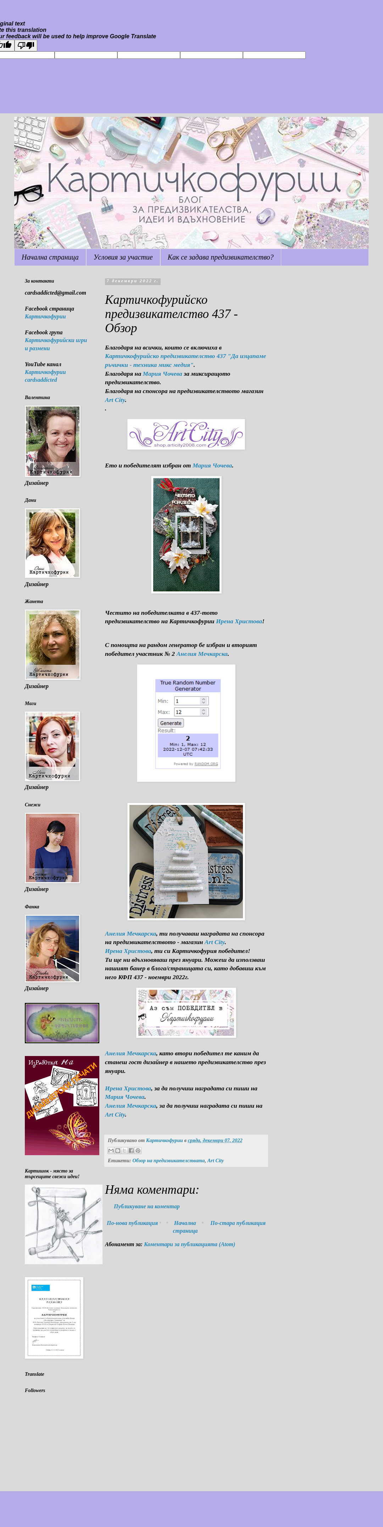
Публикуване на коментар (147, 1206)
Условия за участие (123, 257)
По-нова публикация (132, 1223)
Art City (115, 399)
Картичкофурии (45, 316)
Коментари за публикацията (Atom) (189, 1244)
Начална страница (50, 257)
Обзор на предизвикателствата (168, 1160)
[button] (186, 1079)
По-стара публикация (238, 1223)
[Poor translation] (26, 45)
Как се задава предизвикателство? (221, 257)
